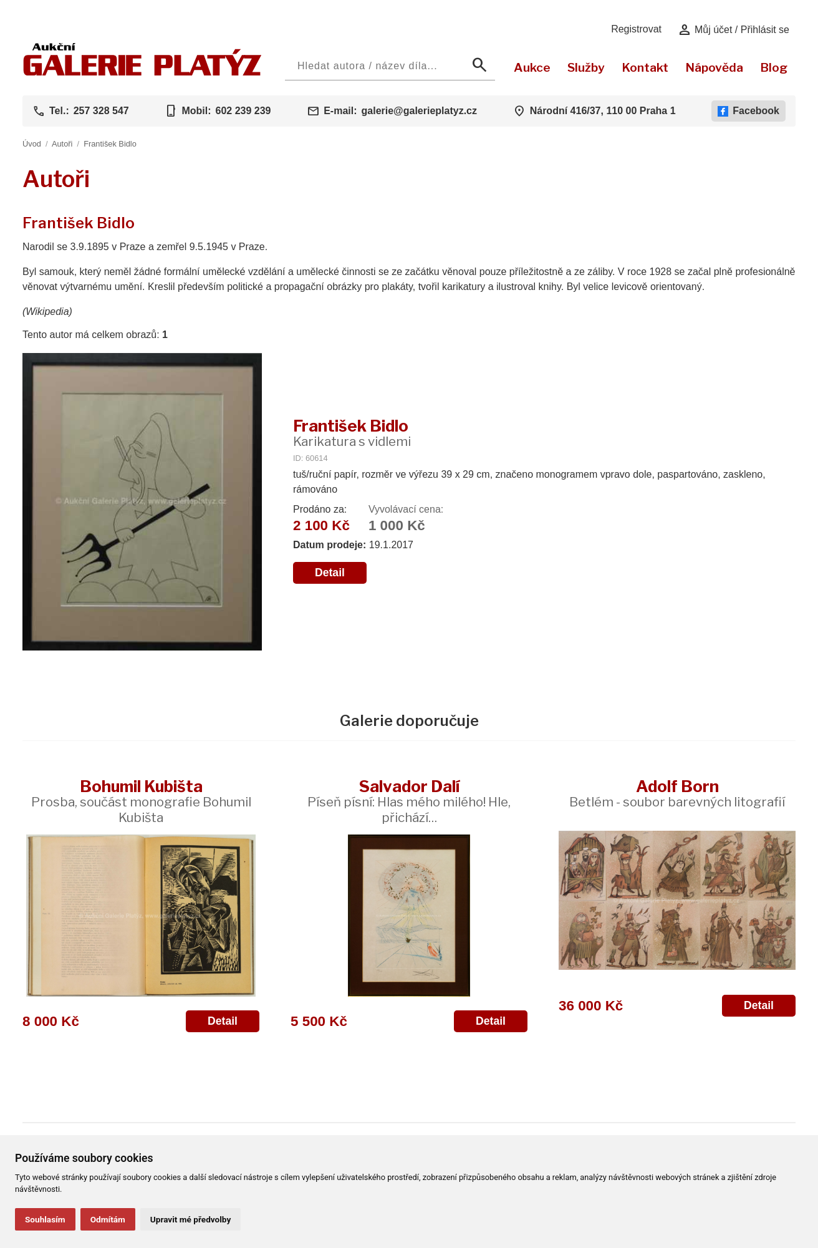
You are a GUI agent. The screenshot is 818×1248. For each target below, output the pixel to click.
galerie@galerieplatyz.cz (419, 110)
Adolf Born (677, 793)
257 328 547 (101, 110)
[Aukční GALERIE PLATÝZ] (142, 72)
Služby (586, 67)
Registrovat (636, 29)
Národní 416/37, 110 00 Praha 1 (603, 110)
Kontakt (645, 67)
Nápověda (714, 67)
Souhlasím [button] (45, 1219)
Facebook (748, 111)
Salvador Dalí (409, 800)
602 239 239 (243, 110)
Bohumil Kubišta (141, 800)
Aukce (532, 67)
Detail (330, 572)
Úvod (31, 143)
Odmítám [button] (107, 1219)
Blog (773, 67)
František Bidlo (110, 143)
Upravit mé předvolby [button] (190, 1219)
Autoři (62, 143)
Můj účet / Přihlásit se (733, 30)
